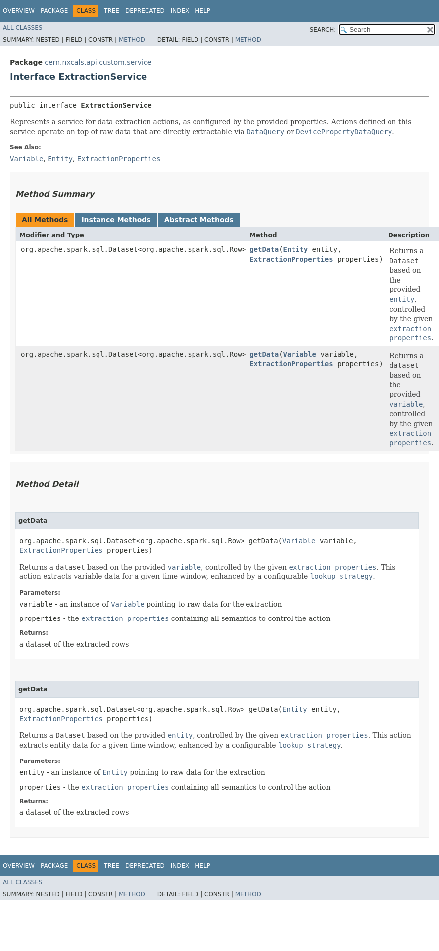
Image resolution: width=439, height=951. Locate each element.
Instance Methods (115, 220)
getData (264, 249)
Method (132, 39)
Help (202, 10)
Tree (111, 10)
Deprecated (145, 10)
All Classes (22, 27)
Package (54, 10)
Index (180, 10)
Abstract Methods (199, 220)
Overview (19, 10)
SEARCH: (323, 29)
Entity (295, 249)
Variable (299, 354)
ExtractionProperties (291, 259)
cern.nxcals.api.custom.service (98, 62)
